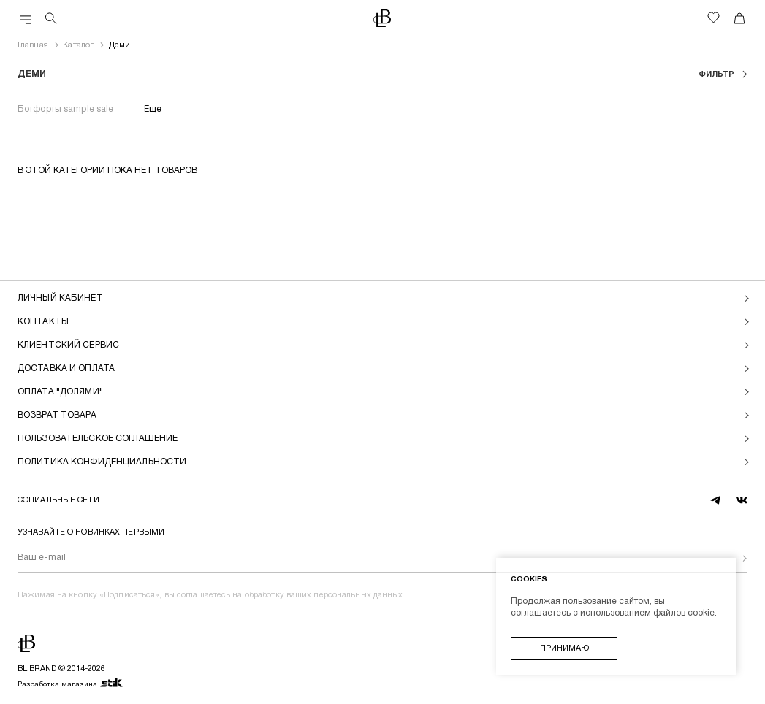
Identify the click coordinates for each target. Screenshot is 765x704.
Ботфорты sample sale (65, 109)
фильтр (718, 74)
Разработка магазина (70, 683)
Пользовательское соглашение (98, 439)
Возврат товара (57, 415)
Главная (33, 45)
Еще (152, 109)
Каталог (78, 45)
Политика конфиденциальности (102, 462)
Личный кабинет (60, 298)
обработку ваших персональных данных (324, 595)
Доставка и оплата (66, 368)
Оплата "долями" (60, 392)
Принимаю (564, 648)
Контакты (43, 322)
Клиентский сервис (68, 345)
